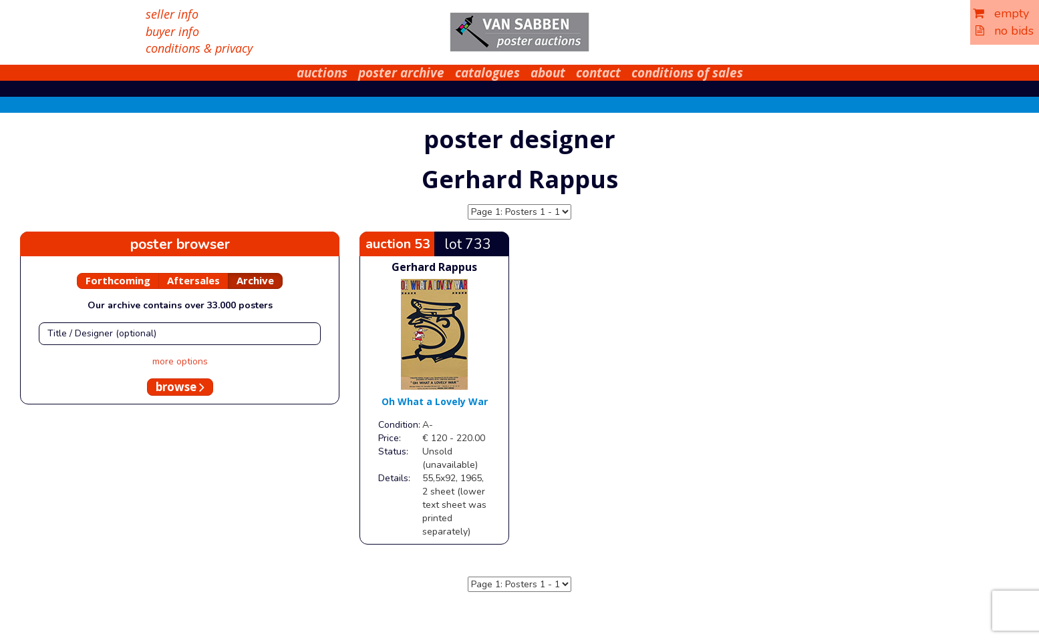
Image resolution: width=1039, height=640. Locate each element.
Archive (255, 280)
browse (180, 386)
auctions (322, 73)
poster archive (401, 73)
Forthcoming (118, 280)
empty (1001, 13)
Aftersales (193, 280)
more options (180, 361)
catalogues (487, 73)
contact (598, 73)
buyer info (172, 31)
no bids (1005, 31)
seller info (172, 14)
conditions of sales (687, 73)
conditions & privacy (199, 48)
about (548, 73)
